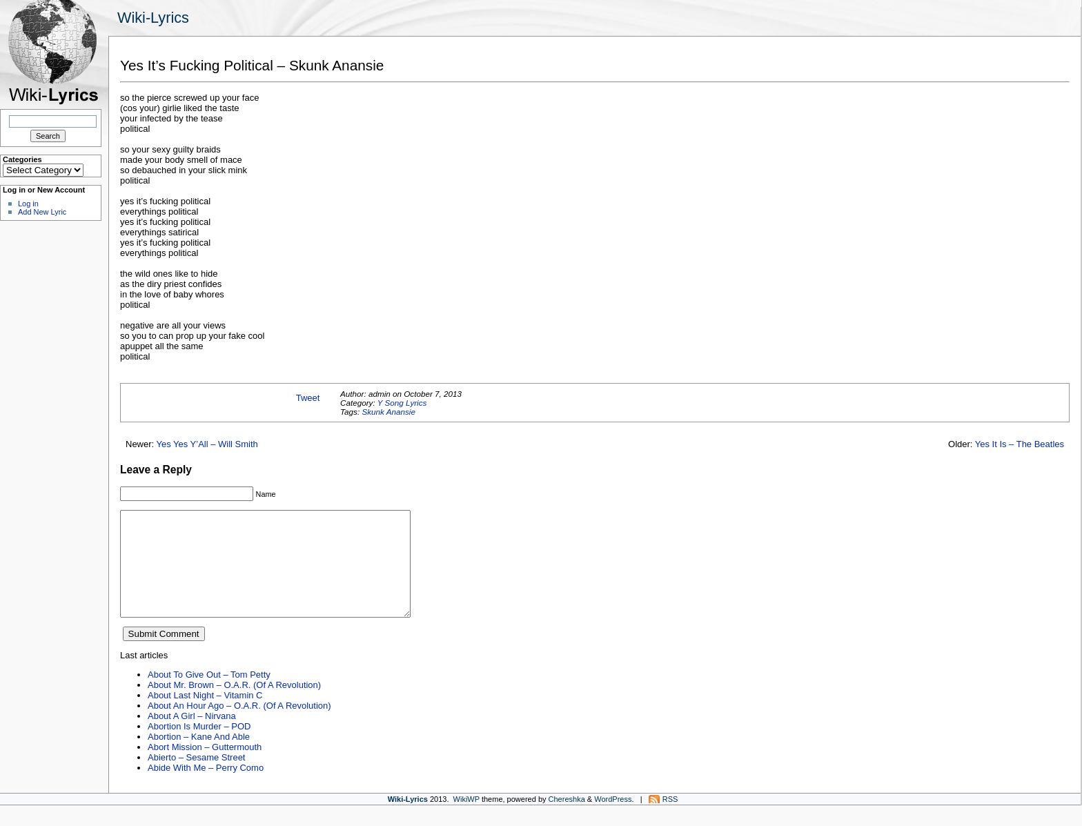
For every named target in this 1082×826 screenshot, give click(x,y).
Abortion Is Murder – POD (199, 747)
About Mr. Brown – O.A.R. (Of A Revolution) (234, 705)
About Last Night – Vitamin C (205, 716)
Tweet (308, 398)
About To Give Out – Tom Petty (209, 695)
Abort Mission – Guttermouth (205, 768)
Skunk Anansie (388, 411)
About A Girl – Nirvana (192, 736)
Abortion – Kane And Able (199, 757)
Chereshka (567, 820)
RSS (670, 820)
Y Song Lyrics (402, 402)
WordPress (612, 820)
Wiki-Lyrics (153, 17)
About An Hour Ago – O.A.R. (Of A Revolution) (239, 726)
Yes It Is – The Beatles (1019, 444)
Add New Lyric (42, 212)
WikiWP (466, 820)
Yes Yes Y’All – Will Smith (207, 444)
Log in (28, 203)
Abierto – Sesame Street (196, 778)
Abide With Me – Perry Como (206, 788)
